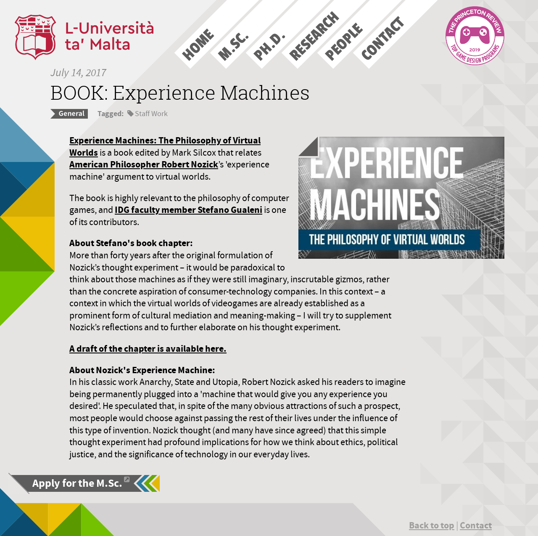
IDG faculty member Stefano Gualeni (188, 210)
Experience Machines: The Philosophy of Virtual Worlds (165, 146)
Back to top (431, 525)
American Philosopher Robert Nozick (143, 164)
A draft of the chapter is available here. (148, 348)
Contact (476, 525)
